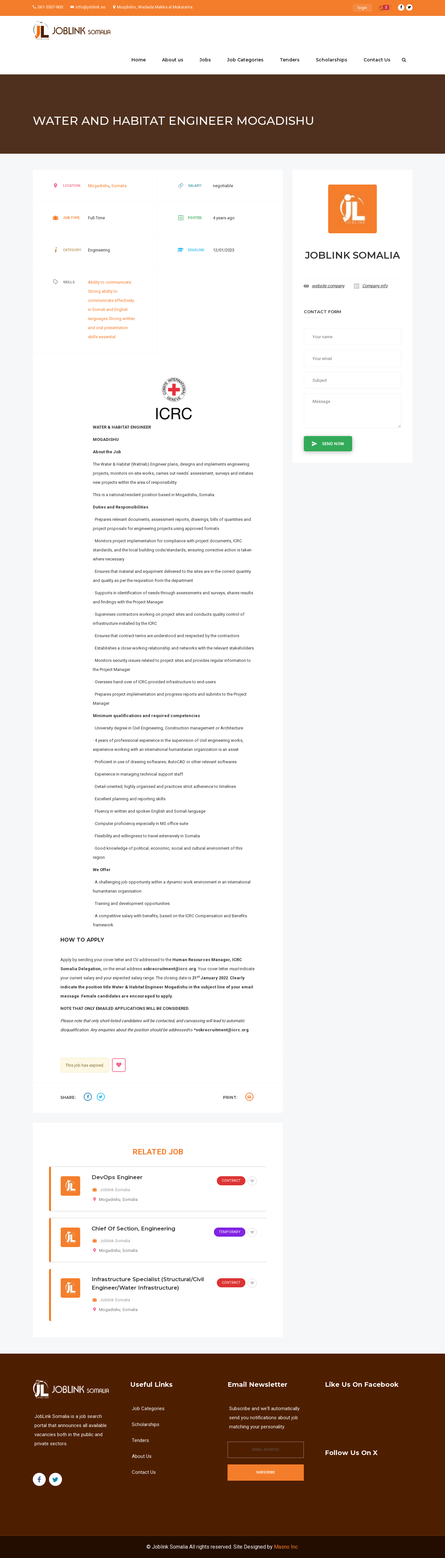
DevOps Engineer (117, 1177)
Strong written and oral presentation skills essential (111, 327)
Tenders (290, 60)
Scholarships (331, 60)
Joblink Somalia (170, 1547)
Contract (231, 1180)
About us (172, 60)
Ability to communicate (109, 282)
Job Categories (245, 60)
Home (138, 60)
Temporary (230, 1232)
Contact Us (377, 60)
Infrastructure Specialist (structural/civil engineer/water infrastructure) (148, 1283)
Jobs (205, 60)
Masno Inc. (286, 1547)
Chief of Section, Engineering (133, 1228)
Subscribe (265, 1472)
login (362, 7)
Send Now (328, 443)
